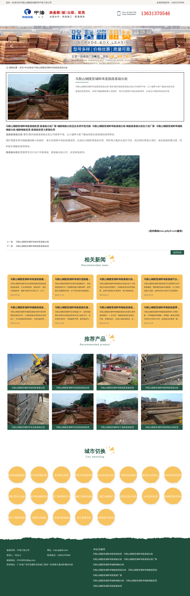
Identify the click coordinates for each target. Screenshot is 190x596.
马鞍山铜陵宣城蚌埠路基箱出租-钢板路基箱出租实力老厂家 (123, 126)
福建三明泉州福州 (83, 496)
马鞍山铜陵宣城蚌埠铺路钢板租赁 (141, 580)
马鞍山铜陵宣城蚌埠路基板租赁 (107, 586)
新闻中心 (95, 30)
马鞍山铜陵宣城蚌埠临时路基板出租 (32, 242)
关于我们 (125, 30)
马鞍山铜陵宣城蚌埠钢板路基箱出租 (109, 570)
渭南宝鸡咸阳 (39, 517)
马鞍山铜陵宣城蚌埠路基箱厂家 (107, 575)
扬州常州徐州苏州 (172, 475)
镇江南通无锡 (84, 517)
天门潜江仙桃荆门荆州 (107, 496)
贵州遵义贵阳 (61, 475)
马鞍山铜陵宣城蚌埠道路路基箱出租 (51, 67)
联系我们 (156, 30)
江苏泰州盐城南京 (61, 517)
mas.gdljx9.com (168, 231)
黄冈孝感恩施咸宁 (17, 475)
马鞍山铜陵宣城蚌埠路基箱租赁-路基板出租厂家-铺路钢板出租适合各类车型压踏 (48, 126)
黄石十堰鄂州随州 (17, 517)
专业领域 (64, 30)
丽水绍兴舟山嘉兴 (106, 475)
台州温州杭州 (151, 496)
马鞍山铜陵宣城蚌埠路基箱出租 (138, 554)
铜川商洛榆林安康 (39, 496)
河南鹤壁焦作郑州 (172, 496)
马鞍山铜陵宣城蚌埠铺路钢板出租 (108, 564)
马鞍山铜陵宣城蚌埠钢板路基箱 (142, 570)
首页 (33, 30)
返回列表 (177, 252)
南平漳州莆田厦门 (39, 475)
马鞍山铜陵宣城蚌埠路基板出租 (107, 559)
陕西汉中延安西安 (83, 475)
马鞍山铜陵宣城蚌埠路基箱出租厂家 (140, 559)
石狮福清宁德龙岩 (106, 517)
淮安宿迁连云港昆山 (128, 496)
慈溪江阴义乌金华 (17, 496)
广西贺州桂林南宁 (128, 475)
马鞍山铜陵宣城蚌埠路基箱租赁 (107, 554)
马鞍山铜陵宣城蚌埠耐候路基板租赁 (32, 246)
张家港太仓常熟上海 (150, 475)
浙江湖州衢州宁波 (61, 496)
